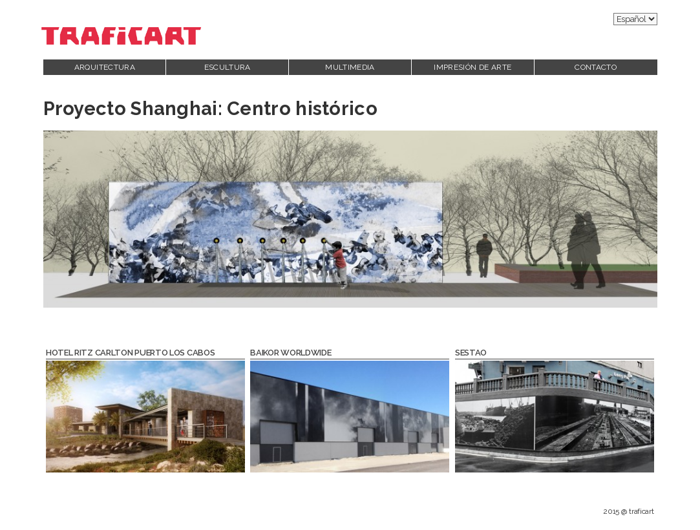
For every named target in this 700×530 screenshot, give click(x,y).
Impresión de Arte (472, 67)
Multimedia (350, 67)
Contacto (596, 67)
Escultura (227, 67)
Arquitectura (104, 67)
